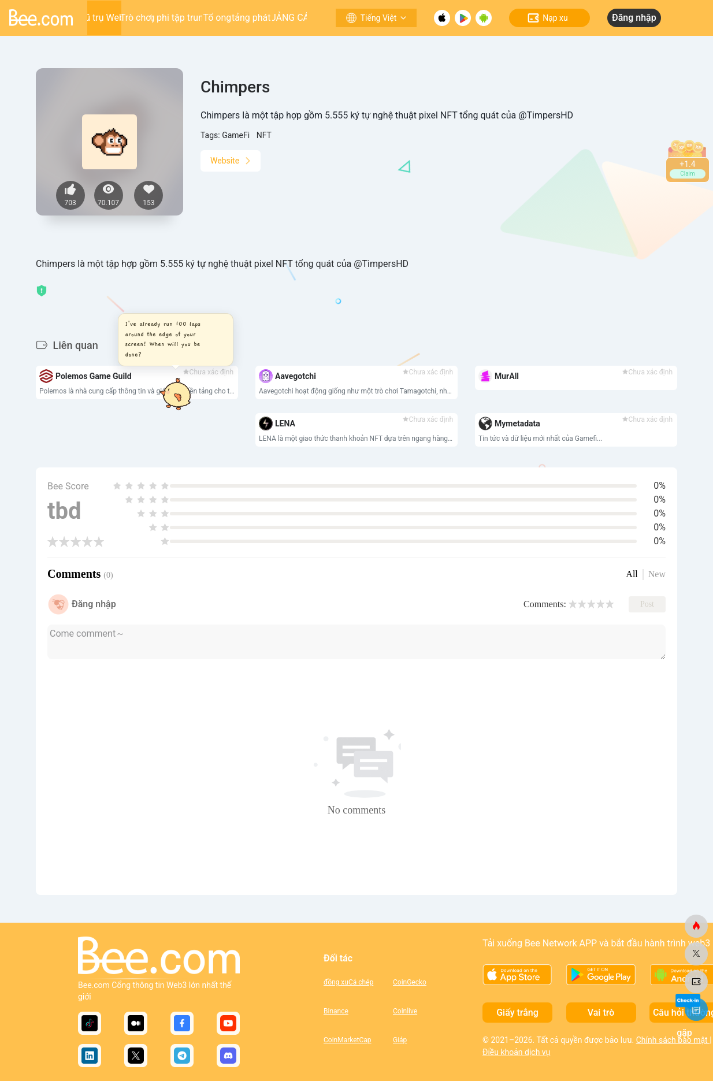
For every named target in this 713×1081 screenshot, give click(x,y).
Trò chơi (137, 17)
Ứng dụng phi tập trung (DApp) (177, 17)
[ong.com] (696, 926)
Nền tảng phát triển (252, 17)
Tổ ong (217, 17)
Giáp (400, 1040)
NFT (264, 135)
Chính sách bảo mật (673, 1040)
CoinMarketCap (348, 1040)
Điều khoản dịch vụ (516, 1052)
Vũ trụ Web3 (104, 17)
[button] (178, 339)
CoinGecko (409, 982)
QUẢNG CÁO (289, 17)
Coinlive (405, 1011)
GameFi (236, 135)
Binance (336, 1011)
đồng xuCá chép (348, 982)
